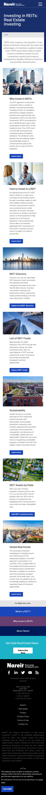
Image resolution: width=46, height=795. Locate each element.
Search (23, 705)
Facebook (9, 672)
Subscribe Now (23, 651)
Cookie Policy (23, 717)
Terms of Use (23, 720)
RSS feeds (23, 709)
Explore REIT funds (19, 370)
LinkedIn (16, 672)
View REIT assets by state (22, 514)
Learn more (16, 156)
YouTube (30, 672)
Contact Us (23, 724)
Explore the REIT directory (22, 306)
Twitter (23, 672)
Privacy (23, 713)
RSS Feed (37, 672)
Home (6, 35)
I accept (7, 789)
